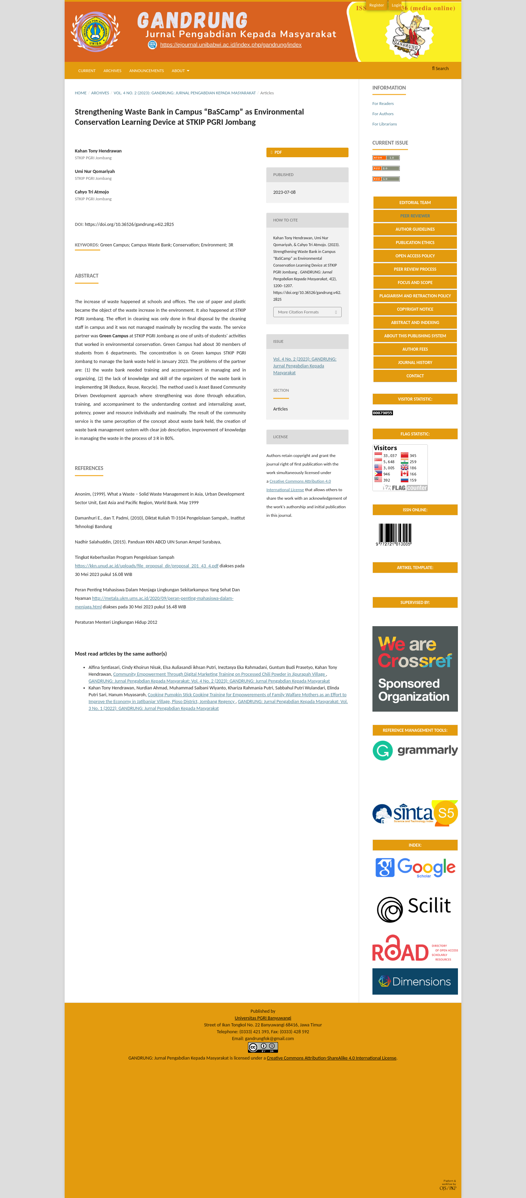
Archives (112, 70)
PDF (278, 152)
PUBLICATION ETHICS (415, 242)
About (179, 70)
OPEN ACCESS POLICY (415, 255)
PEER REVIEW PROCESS (415, 269)
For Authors (383, 113)
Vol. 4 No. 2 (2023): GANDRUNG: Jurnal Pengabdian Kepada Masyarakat (185, 92)
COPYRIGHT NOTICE (415, 309)
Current (86, 70)
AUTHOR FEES (415, 349)
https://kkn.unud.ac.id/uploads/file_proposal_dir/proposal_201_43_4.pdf (147, 566)
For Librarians (384, 123)
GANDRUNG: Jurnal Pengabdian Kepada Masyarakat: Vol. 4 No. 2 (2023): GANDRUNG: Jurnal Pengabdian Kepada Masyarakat (209, 681)
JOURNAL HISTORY (415, 362)
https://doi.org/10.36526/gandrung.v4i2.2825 (129, 224)
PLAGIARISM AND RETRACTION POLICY (415, 295)
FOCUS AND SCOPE (415, 282)
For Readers (383, 103)
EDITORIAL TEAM (415, 202)
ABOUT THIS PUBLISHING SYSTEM (415, 335)
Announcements (146, 70)
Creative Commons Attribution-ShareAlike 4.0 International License (331, 1058)
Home (81, 92)
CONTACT (415, 375)
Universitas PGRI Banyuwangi (263, 1018)
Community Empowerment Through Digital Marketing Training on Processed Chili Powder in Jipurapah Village (219, 674)
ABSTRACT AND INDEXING (415, 322)
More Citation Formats (298, 311)
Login (397, 5)
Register (376, 5)
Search (440, 68)
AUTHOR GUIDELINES (415, 229)
